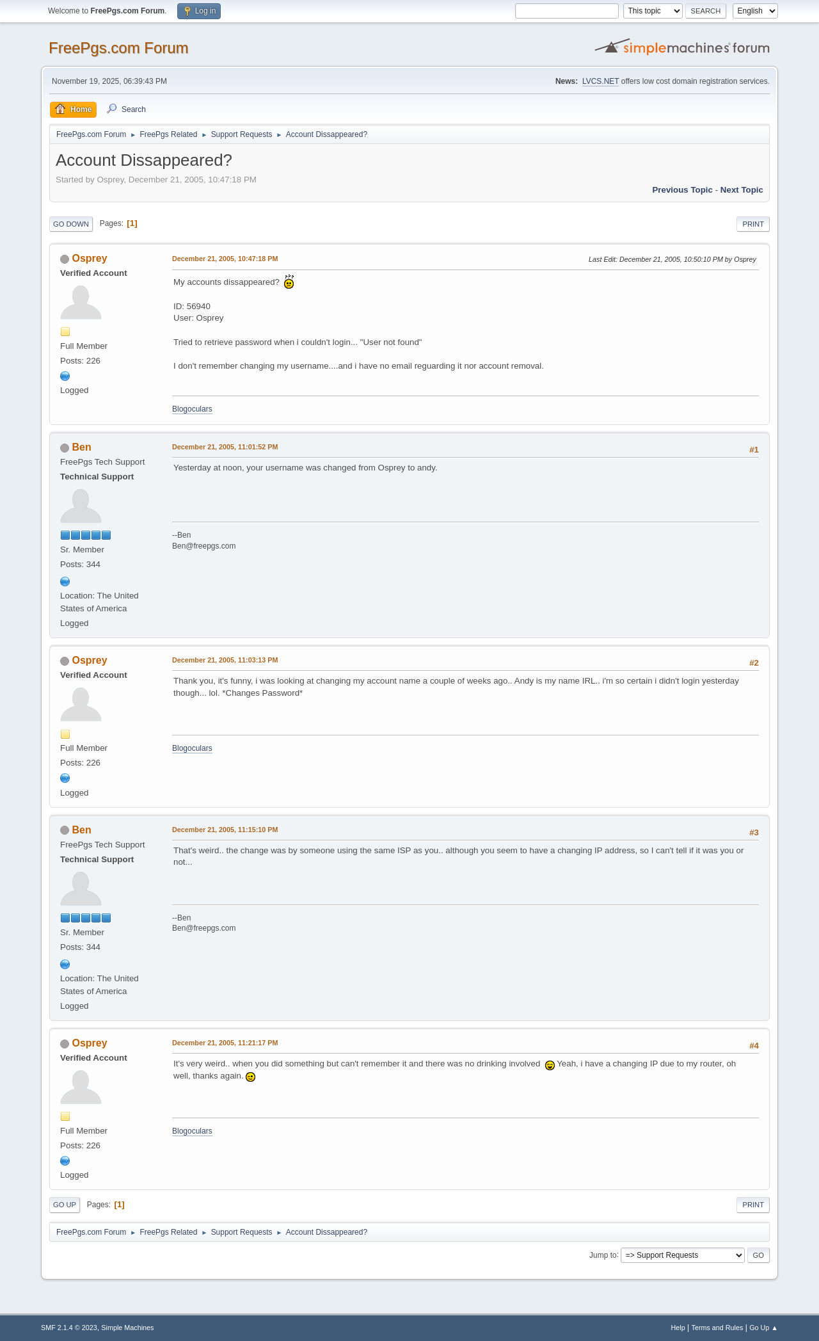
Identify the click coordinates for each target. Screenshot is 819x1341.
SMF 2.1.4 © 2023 (69, 1327)
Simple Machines (127, 1327)
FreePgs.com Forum (119, 47)
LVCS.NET (600, 81)
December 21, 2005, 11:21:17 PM (225, 1043)
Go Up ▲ (763, 1327)
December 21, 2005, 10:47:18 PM (225, 258)
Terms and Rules (717, 1327)
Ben (81, 447)
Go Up (64, 1205)
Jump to (603, 1254)
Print (753, 224)
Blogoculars (192, 409)
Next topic (741, 190)
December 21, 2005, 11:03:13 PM (225, 660)
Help (678, 1327)
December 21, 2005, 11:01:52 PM (225, 447)
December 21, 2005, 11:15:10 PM (225, 829)
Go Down (71, 224)
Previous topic (682, 190)
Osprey (89, 258)
